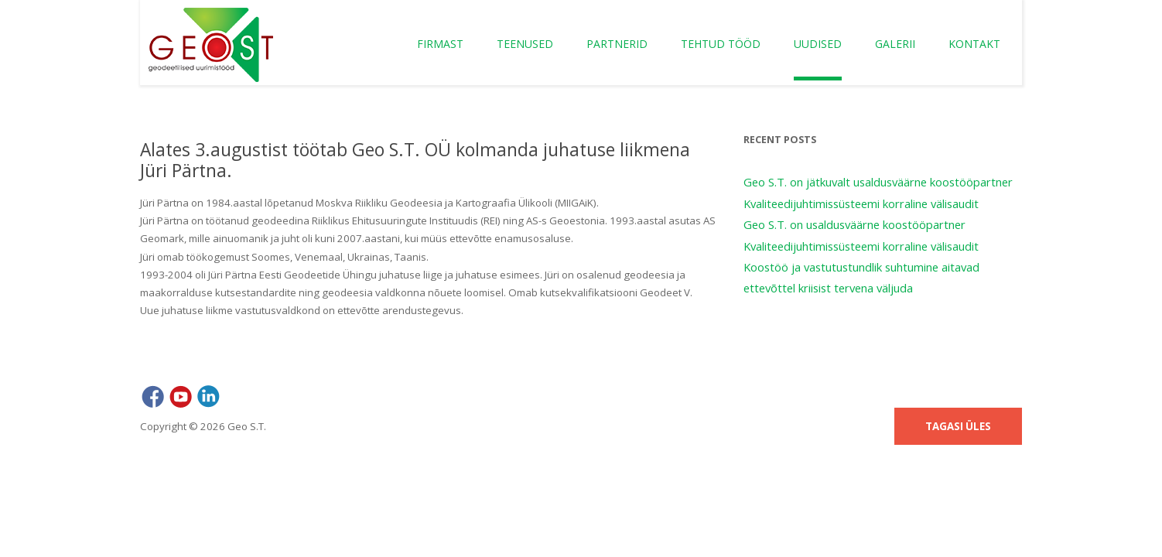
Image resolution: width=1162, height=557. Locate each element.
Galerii (895, 43)
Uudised (818, 43)
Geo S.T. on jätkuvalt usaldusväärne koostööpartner (878, 182)
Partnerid (617, 43)
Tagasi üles (958, 426)
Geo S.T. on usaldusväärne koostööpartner (854, 224)
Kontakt (974, 43)
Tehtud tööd (720, 43)
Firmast (440, 43)
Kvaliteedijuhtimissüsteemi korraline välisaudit (861, 203)
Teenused (525, 43)
